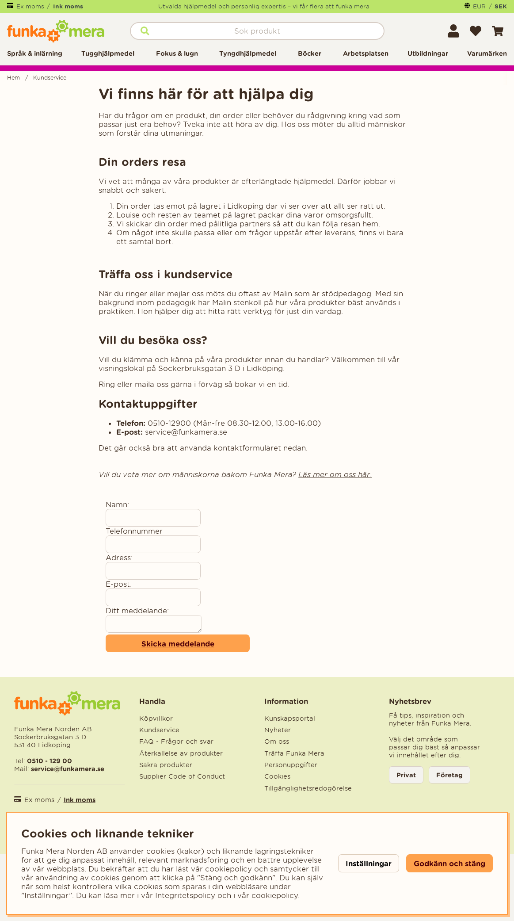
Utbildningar (427, 53)
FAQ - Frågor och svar (176, 741)
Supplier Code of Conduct (182, 776)
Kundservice (49, 77)
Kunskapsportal (289, 718)
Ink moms (68, 6)
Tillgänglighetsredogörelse (308, 788)
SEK (501, 6)
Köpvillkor (156, 718)
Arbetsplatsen (365, 53)
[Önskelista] (475, 31)
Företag (449, 775)
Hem (13, 77)
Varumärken (487, 53)
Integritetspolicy (185, 895)
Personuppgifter (290, 765)
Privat (406, 775)
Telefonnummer (134, 531)
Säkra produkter (165, 765)
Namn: (117, 504)
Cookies (277, 776)
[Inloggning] (453, 31)
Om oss (276, 741)
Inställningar (369, 863)
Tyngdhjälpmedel (247, 53)
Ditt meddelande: (137, 610)
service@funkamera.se (66, 768)
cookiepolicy (274, 895)
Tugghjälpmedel (107, 53)
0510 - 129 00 (49, 760)
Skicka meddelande (177, 643)
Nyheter (277, 730)
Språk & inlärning (34, 53)
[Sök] (257, 31)
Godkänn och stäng (449, 863)
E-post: (119, 584)
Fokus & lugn (177, 53)
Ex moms (30, 6)
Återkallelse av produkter (181, 753)
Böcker (309, 53)
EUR (479, 6)
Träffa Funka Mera (294, 753)
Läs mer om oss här (334, 474)
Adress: (119, 557)
